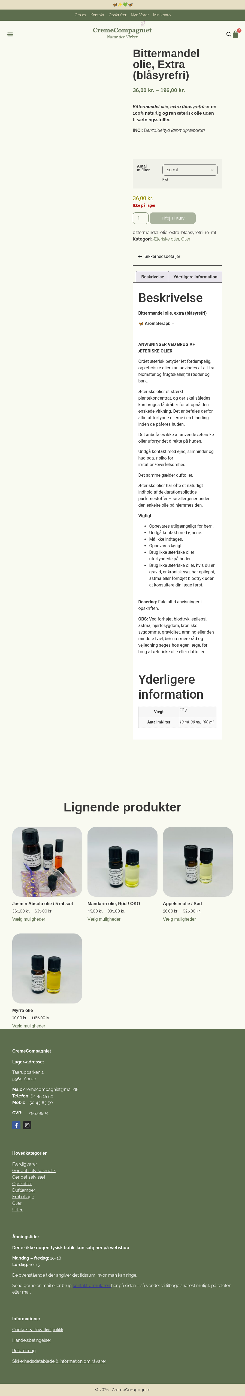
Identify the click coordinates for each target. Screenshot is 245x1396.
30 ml (195, 722)
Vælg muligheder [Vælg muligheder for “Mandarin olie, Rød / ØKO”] (103, 919)
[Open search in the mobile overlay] (229, 34)
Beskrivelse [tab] (152, 276)
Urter (17, 1209)
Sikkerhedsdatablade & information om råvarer (59, 1361)
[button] (9, 34)
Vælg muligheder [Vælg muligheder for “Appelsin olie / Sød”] (179, 919)
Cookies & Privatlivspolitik (37, 1329)
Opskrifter (22, 1183)
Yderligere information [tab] (195, 276)
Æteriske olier (166, 239)
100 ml (208, 722)
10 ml (184, 722)
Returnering (24, 1350)
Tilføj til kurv (172, 218)
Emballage (23, 1196)
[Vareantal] (141, 218)
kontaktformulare (90, 1285)
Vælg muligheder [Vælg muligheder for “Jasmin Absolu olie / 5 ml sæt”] (28, 919)
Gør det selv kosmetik (34, 1170)
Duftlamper (23, 1190)
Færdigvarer (24, 1164)
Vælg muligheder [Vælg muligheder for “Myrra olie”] (28, 1026)
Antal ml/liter (143, 168)
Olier (185, 239)
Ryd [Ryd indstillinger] (165, 179)
